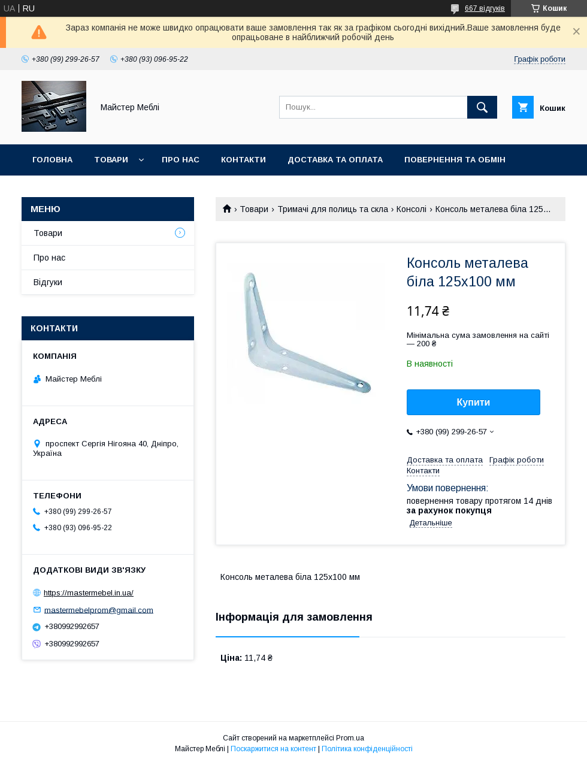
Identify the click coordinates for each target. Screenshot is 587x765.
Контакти (243, 159)
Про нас (180, 159)
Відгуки (48, 282)
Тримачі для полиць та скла (332, 209)
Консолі (411, 209)
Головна (52, 159)
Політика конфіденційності (367, 749)
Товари (111, 159)
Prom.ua (350, 738)
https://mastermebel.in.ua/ (89, 592)
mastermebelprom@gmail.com (98, 609)
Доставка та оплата (335, 159)
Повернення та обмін (455, 159)
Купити (474, 402)
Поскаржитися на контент (273, 749)
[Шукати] (482, 107)
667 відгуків (485, 8)
